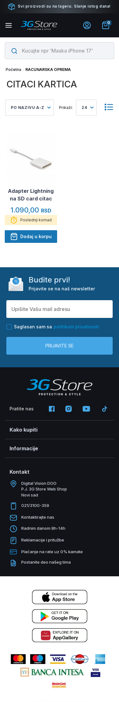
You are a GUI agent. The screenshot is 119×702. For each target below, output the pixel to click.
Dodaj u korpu (31, 236)
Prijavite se (59, 345)
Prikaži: (66, 107)
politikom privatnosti (76, 326)
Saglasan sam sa (52, 327)
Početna (13, 69)
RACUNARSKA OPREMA (48, 69)
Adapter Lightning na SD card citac (31, 195)
